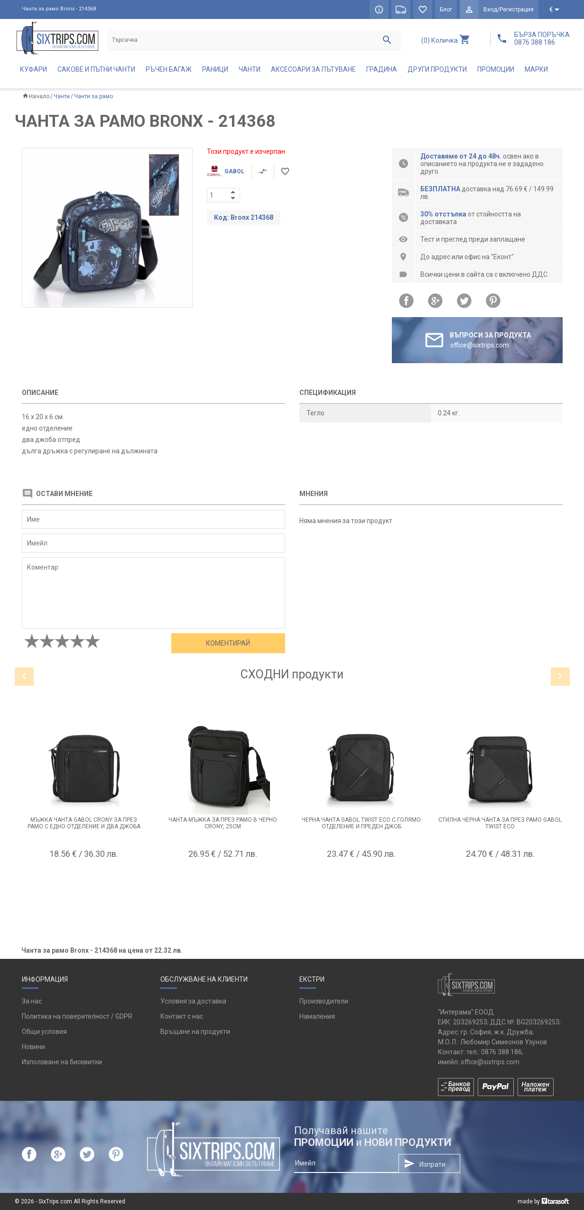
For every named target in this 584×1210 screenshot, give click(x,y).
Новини (33, 1047)
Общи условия (44, 1031)
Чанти (249, 69)
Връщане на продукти (195, 1031)
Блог (446, 9)
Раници (215, 69)
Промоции (495, 69)
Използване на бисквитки (62, 1062)
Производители (323, 1001)
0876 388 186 (501, 1052)
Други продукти (437, 69)
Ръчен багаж (169, 69)
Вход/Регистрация (508, 9)
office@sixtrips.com (490, 1062)
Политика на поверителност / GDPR (77, 1016)
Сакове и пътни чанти (96, 69)
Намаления (317, 1016)
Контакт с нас (181, 1016)
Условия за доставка (193, 1001)
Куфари (33, 69)
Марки (536, 69)
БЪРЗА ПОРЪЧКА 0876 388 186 (542, 38)
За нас (32, 1001)
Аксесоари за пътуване (313, 69)
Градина (381, 69)
